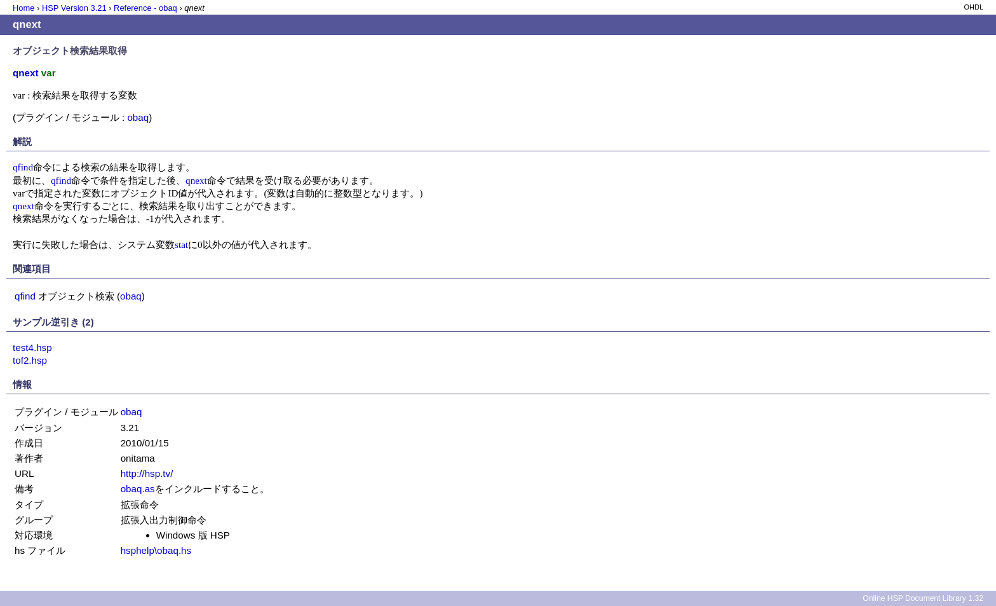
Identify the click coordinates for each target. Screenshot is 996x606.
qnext (196, 180)
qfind (23, 167)
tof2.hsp (30, 360)
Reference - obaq (145, 8)
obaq (138, 117)
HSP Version (74, 8)
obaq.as (138, 488)
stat (181, 244)
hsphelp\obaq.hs (156, 550)
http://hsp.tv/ (147, 473)
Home (23, 8)
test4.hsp (32, 347)
